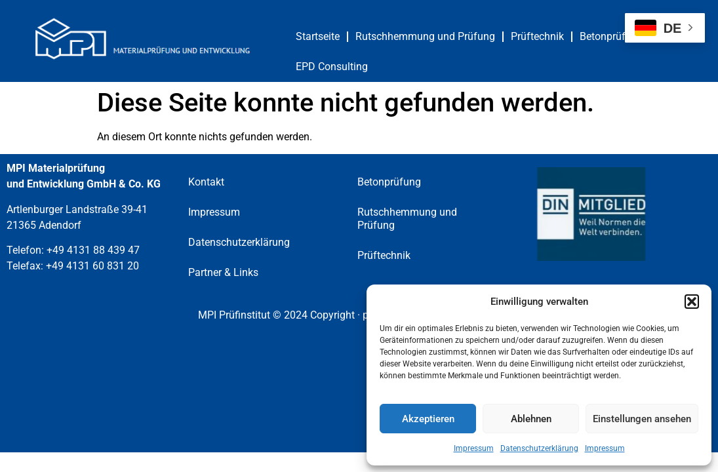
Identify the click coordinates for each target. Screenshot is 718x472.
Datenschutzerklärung (539, 448)
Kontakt (206, 182)
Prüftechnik (537, 36)
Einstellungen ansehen (642, 419)
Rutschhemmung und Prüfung (425, 36)
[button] (691, 301)
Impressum (474, 448)
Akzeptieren (428, 419)
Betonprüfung (611, 36)
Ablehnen (531, 419)
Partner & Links (223, 272)
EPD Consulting (332, 66)
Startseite (318, 36)
